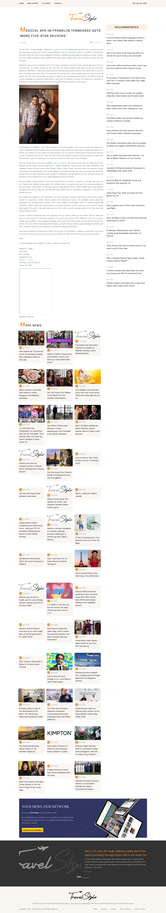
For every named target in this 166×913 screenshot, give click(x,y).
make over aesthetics (60, 163)
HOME (21, 3)
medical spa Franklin (61, 49)
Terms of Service (125, 909)
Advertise (104, 909)
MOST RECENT (32, 3)
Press (95, 909)
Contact (113, 909)
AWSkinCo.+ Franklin (26, 259)
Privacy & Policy (139, 909)
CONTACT (58, 3)
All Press (46, 3)
